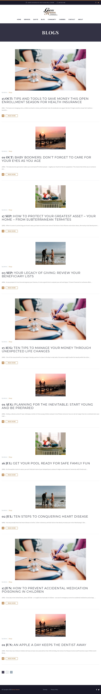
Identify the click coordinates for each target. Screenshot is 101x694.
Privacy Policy (54, 689)
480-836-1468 (62, 2)
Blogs (10, 92)
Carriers (62, 19)
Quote (35, 19)
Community (52, 19)
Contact (71, 19)
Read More (12, 115)
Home (19, 19)
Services (27, 19)
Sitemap (45, 689)
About (80, 19)
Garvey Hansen (16, 689)
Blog (43, 19)
